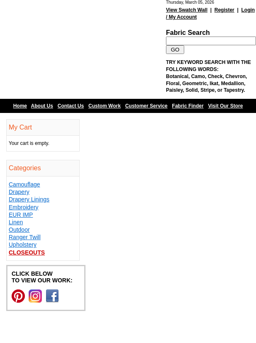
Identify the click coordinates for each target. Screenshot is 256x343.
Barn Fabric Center (83, 49)
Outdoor (19, 229)
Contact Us (71, 106)
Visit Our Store (225, 106)
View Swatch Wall (186, 10)
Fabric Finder (188, 106)
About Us (42, 106)
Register (224, 10)
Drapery (19, 192)
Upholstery (23, 244)
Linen (16, 222)
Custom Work (104, 106)
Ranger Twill (25, 237)
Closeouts (27, 252)
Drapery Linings (29, 199)
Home (20, 106)
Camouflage (24, 184)
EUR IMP (21, 214)
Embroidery (24, 207)
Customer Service (146, 106)
